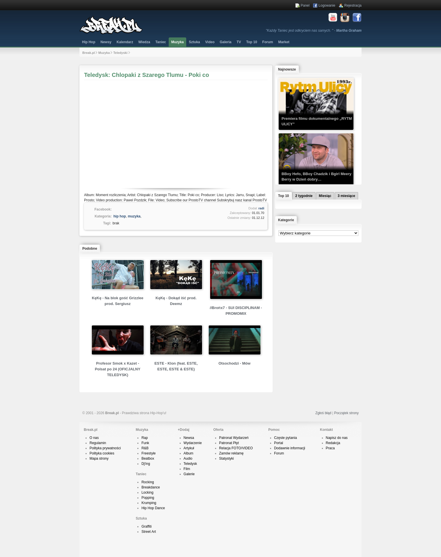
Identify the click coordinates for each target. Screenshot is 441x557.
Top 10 (251, 42)
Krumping (148, 503)
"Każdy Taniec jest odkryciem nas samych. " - (314, 31)
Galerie (189, 474)
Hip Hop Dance (153, 508)
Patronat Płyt (229, 443)
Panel (305, 5)
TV (239, 42)
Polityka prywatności (105, 448)
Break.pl (88, 52)
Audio (188, 458)
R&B (145, 448)
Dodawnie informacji (289, 448)
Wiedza (144, 42)
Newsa (189, 438)
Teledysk (190, 464)
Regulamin (98, 443)
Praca (330, 448)
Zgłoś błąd (323, 413)
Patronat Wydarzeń (234, 438)
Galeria (225, 42)
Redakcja (333, 443)
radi (261, 208)
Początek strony (346, 413)
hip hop (119, 216)
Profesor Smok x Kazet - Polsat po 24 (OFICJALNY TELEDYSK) (117, 369)
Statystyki (226, 458)
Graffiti (146, 526)
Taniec (160, 42)
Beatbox (147, 458)
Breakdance (150, 487)
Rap (144, 438)
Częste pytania (285, 438)
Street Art (148, 532)
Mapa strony (99, 458)
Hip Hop (88, 42)
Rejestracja (353, 5)
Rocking (147, 482)
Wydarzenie (193, 443)
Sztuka (194, 42)
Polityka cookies (102, 453)
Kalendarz (125, 42)
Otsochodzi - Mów (234, 363)
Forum (279, 453)
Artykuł (189, 448)
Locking (147, 492)
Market (283, 42)
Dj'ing (145, 464)
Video (209, 42)
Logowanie (327, 5)
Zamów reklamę (231, 453)
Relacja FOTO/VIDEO (236, 448)
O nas (94, 438)
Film (187, 469)
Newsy (105, 42)
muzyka (134, 216)
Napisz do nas (337, 438)
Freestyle (148, 453)
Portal (278, 443)
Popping (147, 498)
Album (188, 453)
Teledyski (120, 52)
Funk (145, 443)
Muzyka (177, 42)
